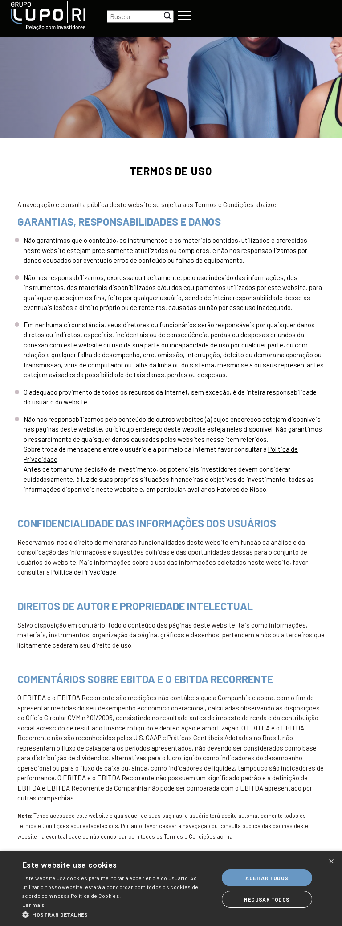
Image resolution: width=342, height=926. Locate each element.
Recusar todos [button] (266, 899)
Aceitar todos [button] (266, 878)
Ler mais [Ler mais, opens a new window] (33, 905)
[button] (117, 915)
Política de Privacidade (83, 572)
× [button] (331, 860)
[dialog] (171, 888)
